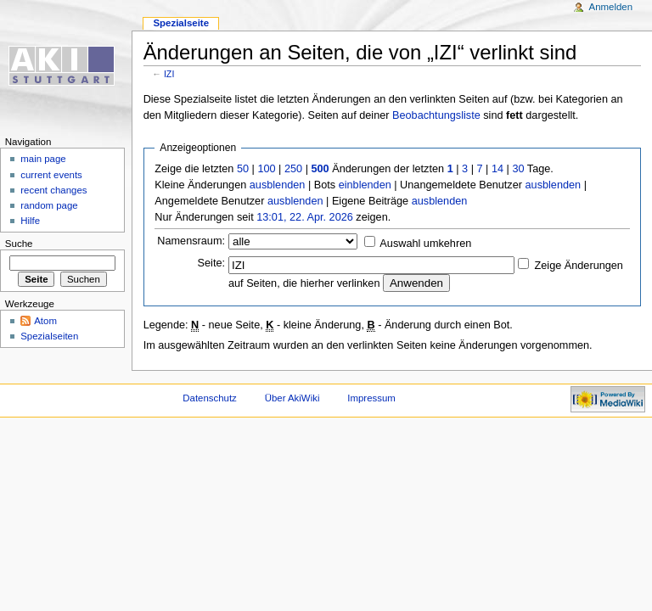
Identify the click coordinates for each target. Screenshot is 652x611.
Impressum (371, 398)
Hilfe (30, 221)
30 (518, 169)
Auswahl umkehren (425, 243)
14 (497, 169)
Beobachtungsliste (436, 115)
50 (243, 169)
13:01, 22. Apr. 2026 (304, 217)
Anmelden (611, 7)
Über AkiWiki (292, 398)
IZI (169, 74)
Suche (19, 243)
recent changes (53, 190)
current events (51, 175)
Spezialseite (181, 23)
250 (293, 169)
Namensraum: (191, 241)
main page (43, 159)
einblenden (365, 185)
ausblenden (278, 185)
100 (266, 169)
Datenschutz (210, 398)
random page (49, 205)
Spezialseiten (49, 336)
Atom (45, 321)
